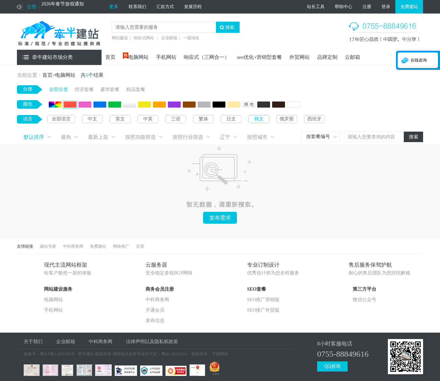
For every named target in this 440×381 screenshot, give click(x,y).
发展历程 (193, 6)
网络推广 (121, 246)
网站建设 (120, 38)
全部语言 (61, 118)
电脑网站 (138, 57)
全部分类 (58, 89)
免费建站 (409, 6)
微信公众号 (364, 299)
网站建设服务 (58, 289)
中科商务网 (73, 246)
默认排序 (34, 137)
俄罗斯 (287, 118)
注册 (366, 6)
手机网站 (166, 57)
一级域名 (191, 38)
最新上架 (98, 137)
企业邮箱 (169, 38)
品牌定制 (327, 57)
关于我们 (33, 341)
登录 (385, 6)
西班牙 (314, 118)
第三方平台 (364, 289)
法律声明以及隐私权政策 (152, 341)
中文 (92, 118)
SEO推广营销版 (263, 299)
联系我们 (137, 6)
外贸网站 (299, 57)
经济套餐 (84, 89)
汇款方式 (165, 6)
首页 (110, 57)
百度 (140, 246)
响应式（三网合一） (206, 57)
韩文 (259, 118)
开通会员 (155, 310)
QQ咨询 (332, 366)
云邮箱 (352, 57)
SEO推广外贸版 (263, 310)
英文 (120, 118)
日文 (231, 118)
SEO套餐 (256, 289)
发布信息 (155, 320)
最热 (66, 137)
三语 (175, 118)
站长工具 (316, 6)
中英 (148, 118)
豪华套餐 (110, 89)
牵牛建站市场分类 (52, 57)
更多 (113, 6)
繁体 (203, 118)
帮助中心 (343, 6)
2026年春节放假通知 (62, 6)
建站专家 (48, 246)
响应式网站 (144, 38)
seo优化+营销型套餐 (259, 57)
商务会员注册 (160, 289)
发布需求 (220, 218)
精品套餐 (135, 89)
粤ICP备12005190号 (57, 354)
